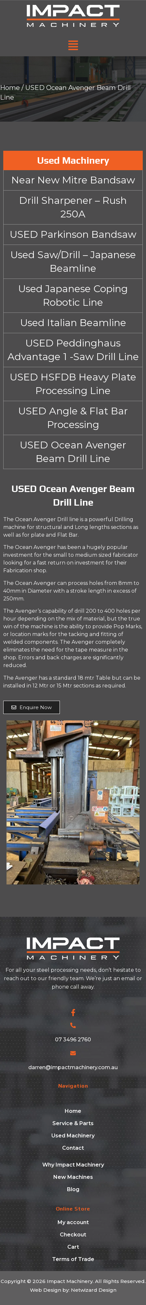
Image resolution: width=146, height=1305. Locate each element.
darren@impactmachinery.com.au (73, 1067)
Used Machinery (73, 1136)
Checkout (73, 1235)
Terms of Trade (73, 1259)
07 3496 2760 (73, 1039)
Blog (73, 1189)
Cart (73, 1247)
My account (73, 1222)
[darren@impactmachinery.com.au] (73, 1053)
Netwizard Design (93, 1290)
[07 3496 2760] (73, 1025)
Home (10, 88)
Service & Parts (73, 1123)
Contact (73, 1148)
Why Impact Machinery (73, 1165)
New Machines (73, 1177)
